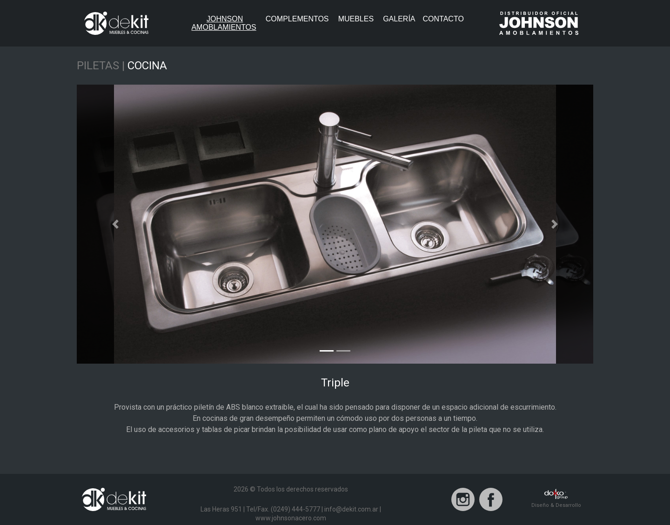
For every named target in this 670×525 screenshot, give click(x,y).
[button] (115, 224)
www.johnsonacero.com (290, 518)
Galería (399, 19)
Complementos (297, 19)
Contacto (443, 19)
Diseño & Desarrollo (556, 498)
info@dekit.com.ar (351, 509)
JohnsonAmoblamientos (226, 23)
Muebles (356, 19)
